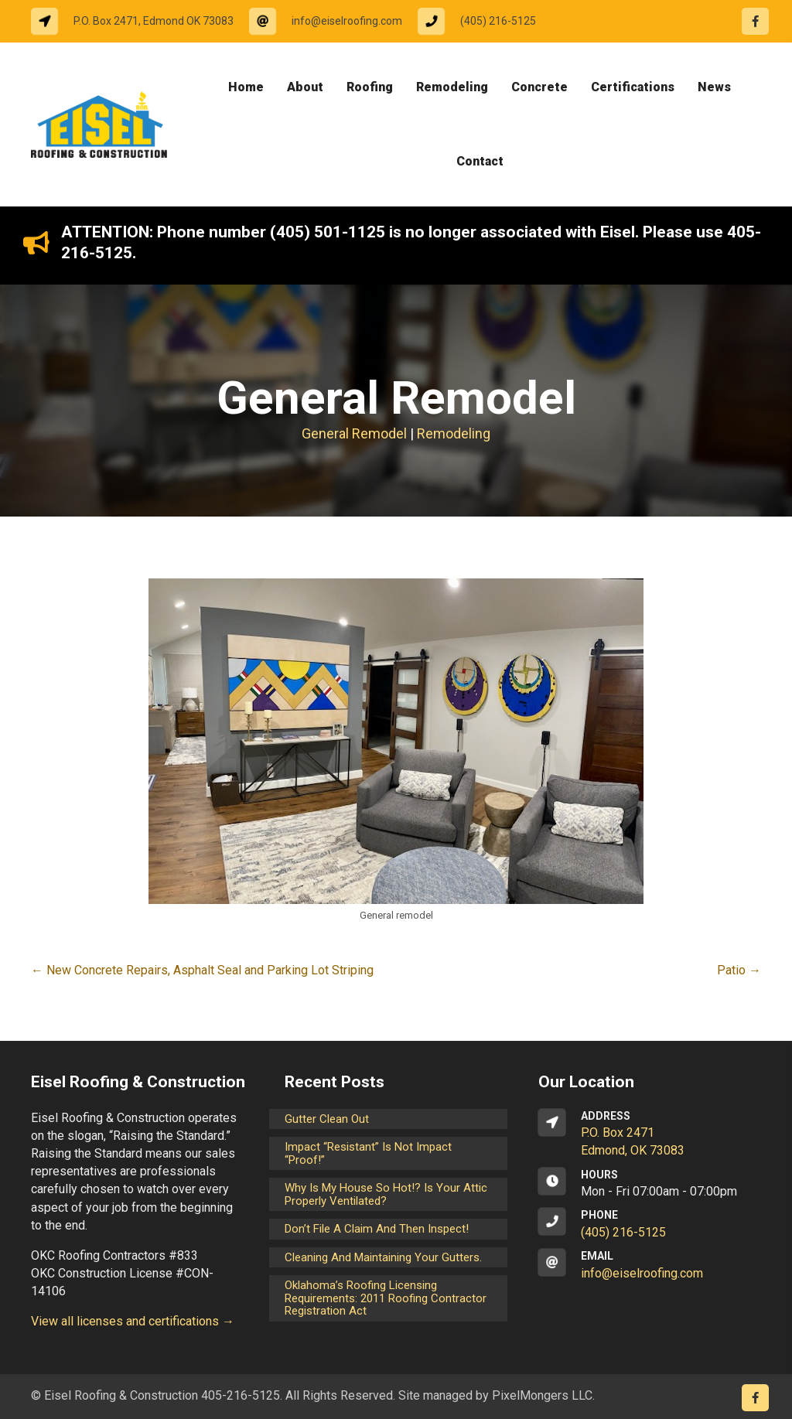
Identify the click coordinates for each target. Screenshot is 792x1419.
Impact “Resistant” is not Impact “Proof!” (368, 1153)
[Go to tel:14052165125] (484, 21)
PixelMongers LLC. (543, 1395)
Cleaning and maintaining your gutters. (383, 1257)
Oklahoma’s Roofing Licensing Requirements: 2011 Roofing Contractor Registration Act (385, 1298)
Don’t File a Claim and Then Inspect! (377, 1229)
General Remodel (354, 433)
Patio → (739, 970)
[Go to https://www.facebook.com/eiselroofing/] (755, 21)
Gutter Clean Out (327, 1119)
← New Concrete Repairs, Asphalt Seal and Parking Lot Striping (202, 970)
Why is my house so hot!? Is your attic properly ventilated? (386, 1194)
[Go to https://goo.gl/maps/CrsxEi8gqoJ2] (649, 1134)
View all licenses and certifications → (132, 1321)
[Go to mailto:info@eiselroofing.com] (333, 21)
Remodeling (453, 433)
